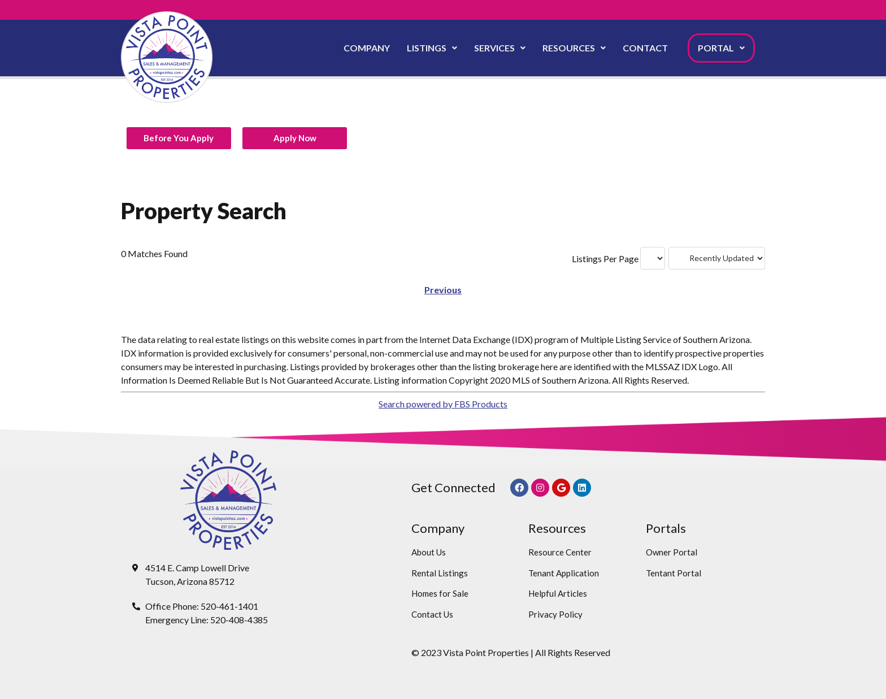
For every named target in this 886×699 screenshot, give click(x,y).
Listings (432, 47)
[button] (432, 48)
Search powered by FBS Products (443, 403)
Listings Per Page (605, 258)
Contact (645, 47)
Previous (443, 289)
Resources (574, 47)
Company (367, 47)
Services (499, 47)
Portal (721, 47)
